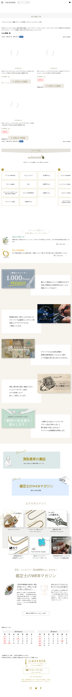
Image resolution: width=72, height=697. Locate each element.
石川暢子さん (46, 175)
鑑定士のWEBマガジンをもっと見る (36, 613)
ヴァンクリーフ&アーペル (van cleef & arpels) (10, 193)
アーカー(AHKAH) (10, 175)
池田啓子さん (46, 184)
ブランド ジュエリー (32, 22)
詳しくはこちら (60, 244)
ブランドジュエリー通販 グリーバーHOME (13, 22)
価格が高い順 (16, 36)
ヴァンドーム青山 (10, 201)
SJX (28, 184)
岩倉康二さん (46, 193)
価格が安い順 (9, 36)
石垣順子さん (28, 201)
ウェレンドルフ (28, 175)
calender (36, 641)
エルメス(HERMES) (28, 193)
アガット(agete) (10, 184)
